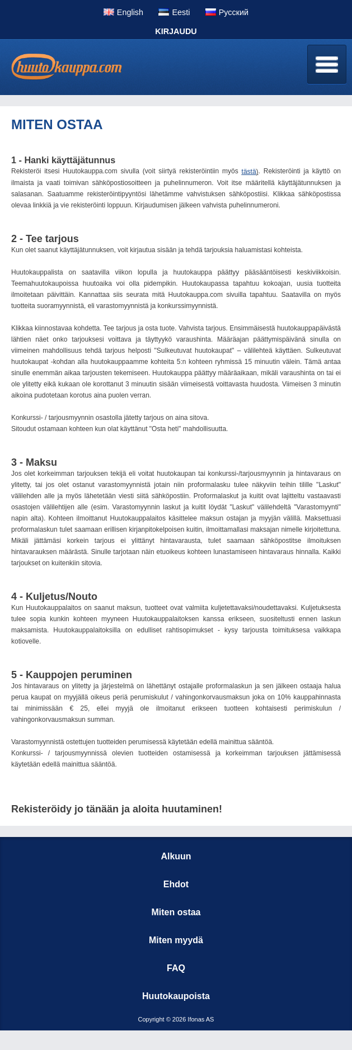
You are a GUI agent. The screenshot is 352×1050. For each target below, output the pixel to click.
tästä (249, 172)
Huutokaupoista (176, 996)
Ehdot (176, 884)
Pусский (233, 12)
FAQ (176, 968)
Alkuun (176, 856)
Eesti (181, 12)
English (130, 12)
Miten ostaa (175, 912)
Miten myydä (176, 940)
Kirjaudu (175, 31)
